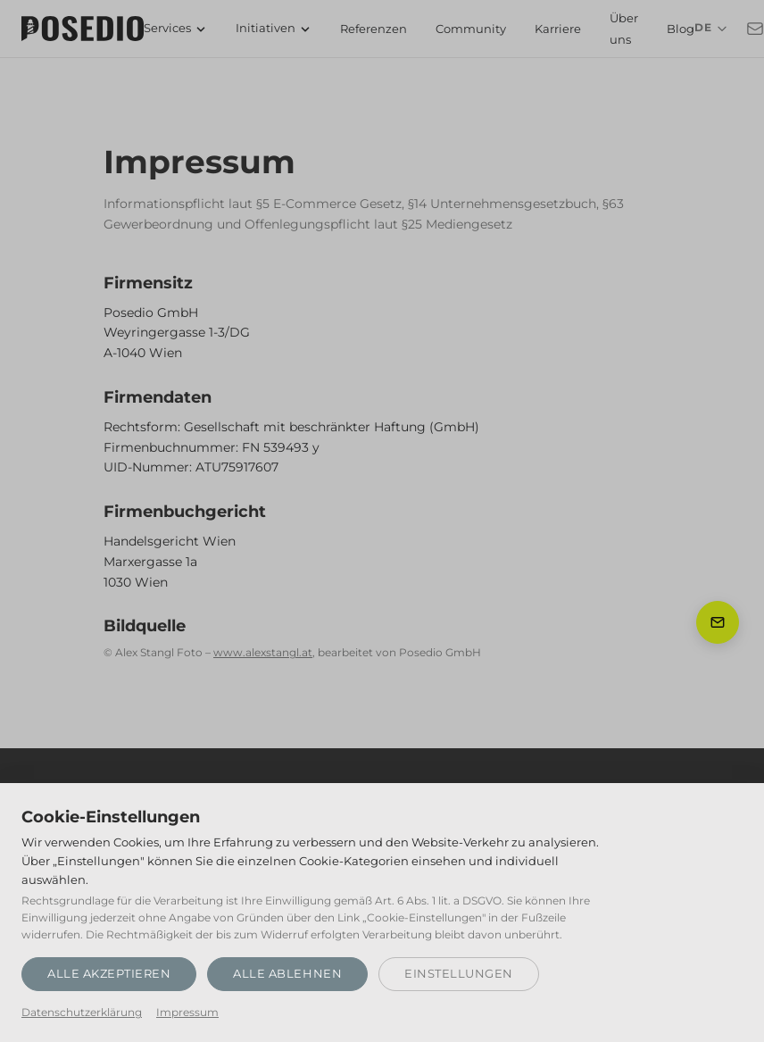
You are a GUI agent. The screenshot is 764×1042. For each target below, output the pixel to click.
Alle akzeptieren (108, 973)
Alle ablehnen (287, 973)
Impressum (187, 1012)
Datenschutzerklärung (81, 1012)
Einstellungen (458, 973)
